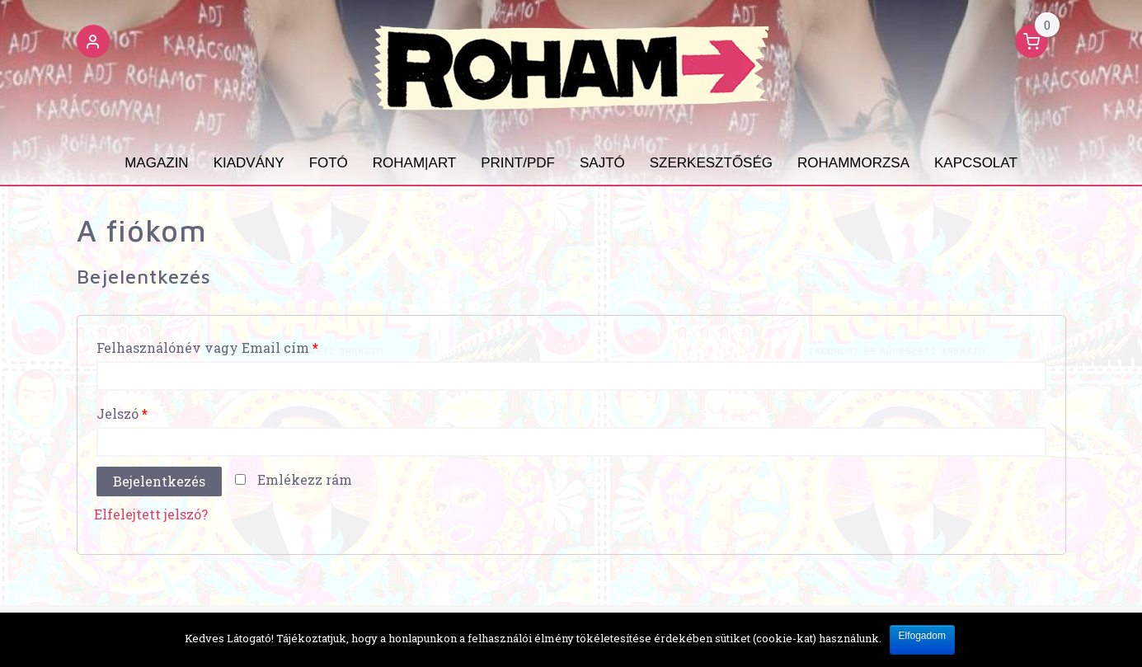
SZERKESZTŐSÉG (711, 163)
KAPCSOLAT (975, 163)
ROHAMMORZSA (853, 163)
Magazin (156, 163)
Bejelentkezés (159, 481)
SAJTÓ (602, 163)
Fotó (328, 163)
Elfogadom (922, 635)
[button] (93, 43)
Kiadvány (249, 163)
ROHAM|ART (414, 163)
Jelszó (122, 413)
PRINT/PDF (518, 163)
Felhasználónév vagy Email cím (207, 347)
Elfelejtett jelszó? (151, 514)
